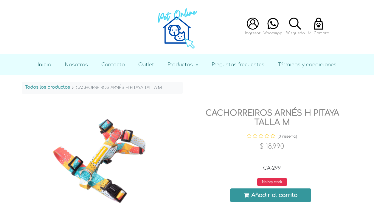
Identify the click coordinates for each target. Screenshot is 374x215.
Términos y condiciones (307, 64)
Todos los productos (47, 87)
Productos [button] (180, 64)
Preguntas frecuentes (238, 64)
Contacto (113, 64)
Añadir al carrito (270, 195)
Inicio (44, 64)
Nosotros (76, 64)
